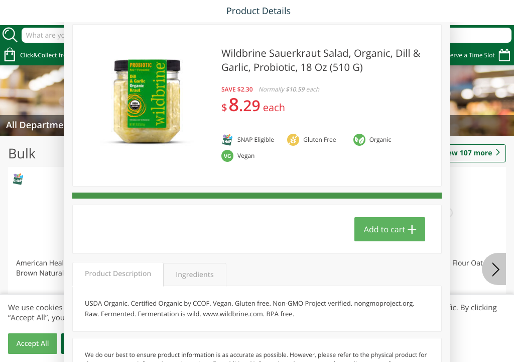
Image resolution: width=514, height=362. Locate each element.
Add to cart (384, 229)
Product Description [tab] (118, 274)
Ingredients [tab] (194, 275)
